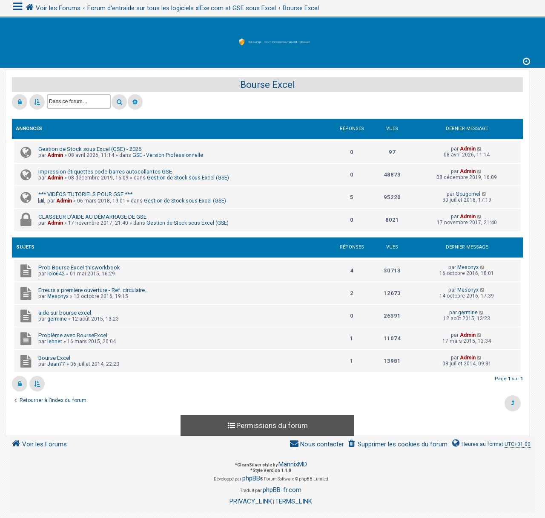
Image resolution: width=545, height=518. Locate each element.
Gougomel (468, 194)
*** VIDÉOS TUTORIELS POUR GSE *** (85, 194)
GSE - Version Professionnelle (167, 155)
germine (57, 319)
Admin (55, 155)
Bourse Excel (267, 84)
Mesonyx (468, 267)
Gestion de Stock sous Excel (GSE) (188, 178)
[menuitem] (397, 444)
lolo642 (56, 274)
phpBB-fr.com (282, 490)
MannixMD (292, 464)
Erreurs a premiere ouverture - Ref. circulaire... (93, 290)
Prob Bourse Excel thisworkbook (79, 267)
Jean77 (56, 364)
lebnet (54, 341)
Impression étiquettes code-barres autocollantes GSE (105, 171)
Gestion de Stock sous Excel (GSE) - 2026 (89, 149)
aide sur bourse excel (64, 313)
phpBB (251, 478)
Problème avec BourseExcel (72, 335)
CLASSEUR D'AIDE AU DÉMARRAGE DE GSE (92, 217)
